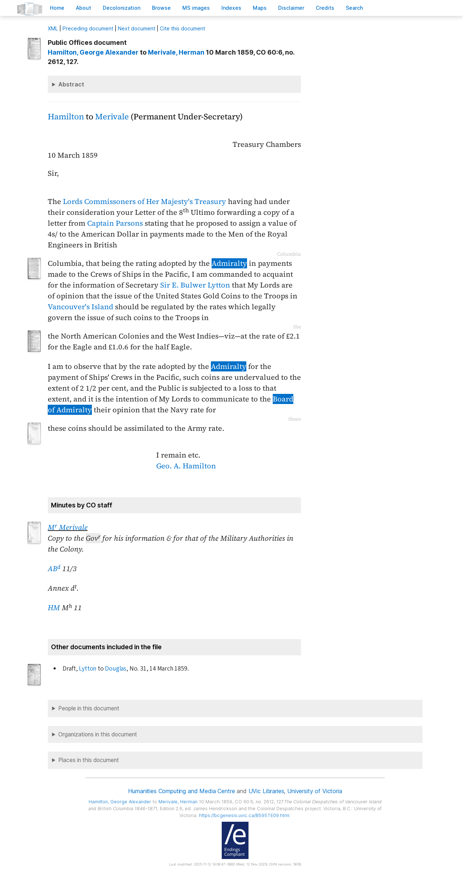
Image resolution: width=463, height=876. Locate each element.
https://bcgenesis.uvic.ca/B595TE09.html (244, 815)
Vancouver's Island (80, 307)
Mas (260, 8)
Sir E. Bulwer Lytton (195, 285)
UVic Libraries (266, 791)
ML (53, 28)
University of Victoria (314, 791)
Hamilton (66, 116)
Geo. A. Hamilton (186, 466)
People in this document (88, 708)
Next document (136, 28)
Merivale (112, 116)
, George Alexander (93, 52)
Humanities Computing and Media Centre (181, 791)
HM (54, 608)
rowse (161, 8)
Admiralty (229, 263)
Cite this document (182, 28)
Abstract (71, 84)
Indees (231, 8)
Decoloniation (121, 8)
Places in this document (88, 760)
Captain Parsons (115, 223)
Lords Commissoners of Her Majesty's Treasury (144, 201)
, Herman (176, 52)
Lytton (87, 668)
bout (83, 8)
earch (354, 8)
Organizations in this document (97, 734)
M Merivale (68, 527)
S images (196, 8)
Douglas (115, 668)
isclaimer (291, 8)
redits (325, 8)
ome (57, 8)
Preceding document (88, 28)
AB (54, 569)
